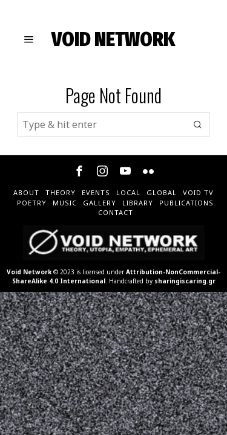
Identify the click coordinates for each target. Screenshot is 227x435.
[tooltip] (79, 171)
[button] (198, 124)
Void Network (29, 272)
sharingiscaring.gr (184, 281)
